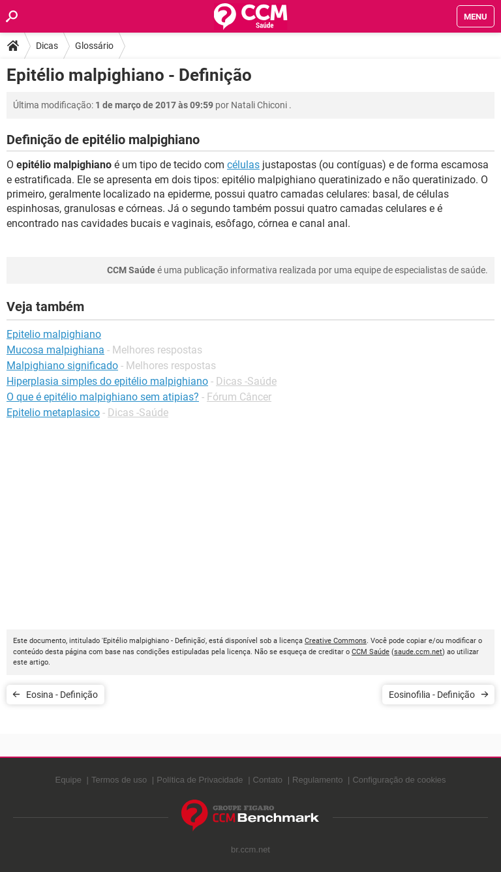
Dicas (47, 45)
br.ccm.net (250, 849)
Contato (268, 780)
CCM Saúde (370, 652)
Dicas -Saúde (246, 381)
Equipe (68, 780)
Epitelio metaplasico (53, 412)
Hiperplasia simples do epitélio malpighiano (107, 381)
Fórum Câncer (239, 397)
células (243, 164)
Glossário (94, 45)
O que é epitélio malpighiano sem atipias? (103, 397)
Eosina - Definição (62, 694)
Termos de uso (119, 780)
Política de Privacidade (200, 780)
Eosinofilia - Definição (432, 694)
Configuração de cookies (399, 780)
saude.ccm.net (418, 652)
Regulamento (317, 780)
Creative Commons (336, 641)
